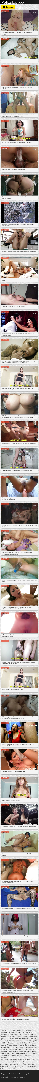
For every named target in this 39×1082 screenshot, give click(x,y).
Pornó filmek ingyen (27, 1064)
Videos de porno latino (15, 1045)
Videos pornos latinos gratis (22, 1056)
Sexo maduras (31, 1051)
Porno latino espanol (16, 1049)
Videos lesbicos (21, 1053)
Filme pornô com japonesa (24, 1062)
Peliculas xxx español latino (20, 1060)
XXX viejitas (33, 1053)
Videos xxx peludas (29, 1034)
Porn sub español (31, 1041)
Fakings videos (22, 1037)
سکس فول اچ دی (18, 1066)
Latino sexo (6, 1056)
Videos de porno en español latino (14, 1043)
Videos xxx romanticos (9, 1030)
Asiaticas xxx (23, 1039)
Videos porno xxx (14, 1034)
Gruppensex (4, 1060)
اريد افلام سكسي (12, 1069)
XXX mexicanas (12, 1039)
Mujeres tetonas (14, 1032)
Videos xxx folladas (8, 1037)
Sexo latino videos (7, 1053)
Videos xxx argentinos (17, 1051)
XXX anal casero (19, 1047)
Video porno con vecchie (9, 1064)
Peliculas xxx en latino (15, 1041)
